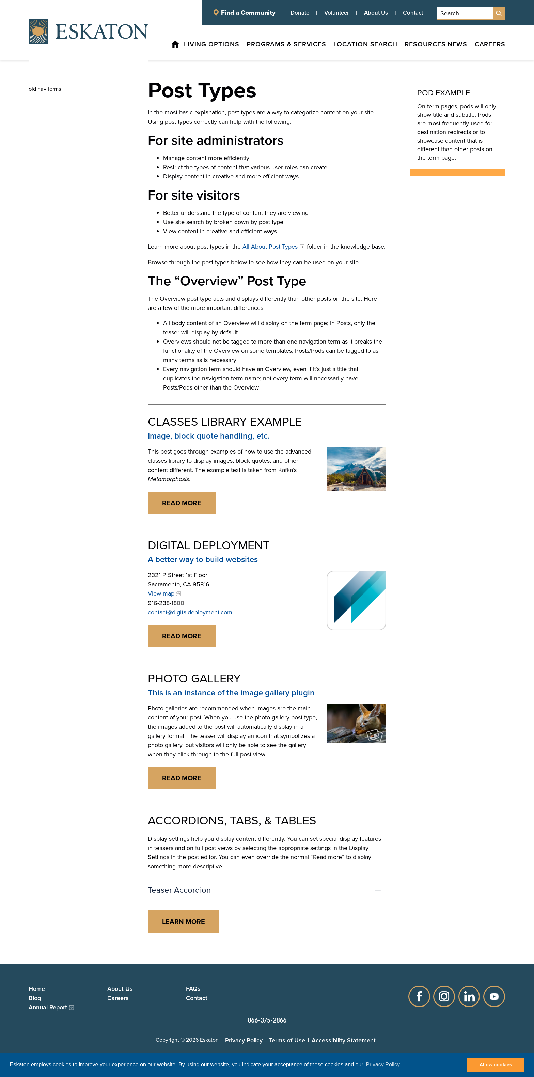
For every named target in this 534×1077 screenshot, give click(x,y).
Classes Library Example (225, 421)
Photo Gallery (194, 678)
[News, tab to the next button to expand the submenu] (454, 45)
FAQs (193, 988)
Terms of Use (287, 1040)
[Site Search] (499, 13)
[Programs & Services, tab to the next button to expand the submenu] (273, 45)
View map (161, 593)
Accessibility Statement (344, 1040)
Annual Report (48, 1007)
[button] (267, 890)
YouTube (494, 996)
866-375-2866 (267, 1020)
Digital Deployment (209, 545)
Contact (413, 13)
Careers (118, 998)
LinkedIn (469, 996)
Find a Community (248, 12)
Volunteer (336, 13)
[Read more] (356, 469)
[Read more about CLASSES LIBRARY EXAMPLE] (182, 503)
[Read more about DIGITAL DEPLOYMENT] (182, 636)
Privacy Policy (244, 1040)
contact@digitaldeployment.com (190, 612)
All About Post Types (270, 246)
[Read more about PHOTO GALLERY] (182, 778)
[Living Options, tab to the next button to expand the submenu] (195, 45)
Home (37, 988)
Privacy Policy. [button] (383, 1064)
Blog (35, 998)
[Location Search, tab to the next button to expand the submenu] (354, 45)
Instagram (444, 996)
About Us (376, 13)
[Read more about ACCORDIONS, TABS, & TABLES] (183, 921)
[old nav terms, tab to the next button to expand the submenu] (70, 89)
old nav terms (118, 89)
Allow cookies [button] (496, 1064)
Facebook (419, 996)
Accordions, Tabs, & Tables (232, 820)
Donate (299, 13)
